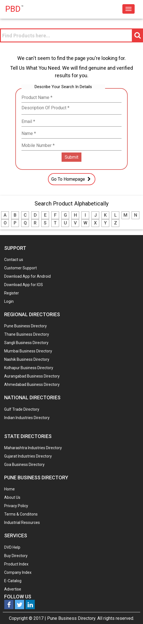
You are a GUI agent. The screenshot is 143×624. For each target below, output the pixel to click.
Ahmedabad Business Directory (32, 384)
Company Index (17, 572)
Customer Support (20, 268)
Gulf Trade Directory (21, 409)
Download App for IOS (23, 284)
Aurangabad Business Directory (32, 376)
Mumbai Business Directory (28, 351)
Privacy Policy (16, 506)
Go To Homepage (71, 179)
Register (11, 293)
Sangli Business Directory (26, 342)
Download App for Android (27, 276)
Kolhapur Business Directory (28, 368)
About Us (12, 497)
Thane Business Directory (26, 334)
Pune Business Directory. (71, 618)
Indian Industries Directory (27, 417)
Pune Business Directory (25, 326)
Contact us (13, 259)
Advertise (12, 589)
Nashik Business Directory (26, 359)
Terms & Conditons (21, 514)
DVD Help (12, 547)
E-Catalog (12, 581)
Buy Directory (16, 555)
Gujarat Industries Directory (28, 456)
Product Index (16, 564)
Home (9, 489)
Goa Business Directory (24, 464)
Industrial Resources (22, 522)
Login (9, 301)
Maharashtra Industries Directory (33, 448)
